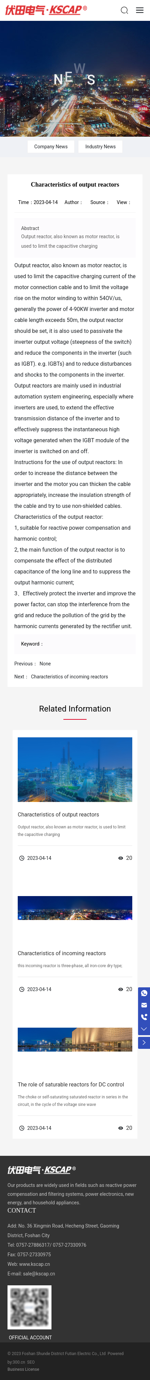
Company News (51, 146)
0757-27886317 (32, 1245)
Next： (21, 676)
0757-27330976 (69, 1245)
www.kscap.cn (34, 1264)
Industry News (100, 146)
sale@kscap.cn (39, 1273)
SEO (31, 1362)
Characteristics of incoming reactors (69, 676)
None (45, 663)
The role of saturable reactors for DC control (71, 1084)
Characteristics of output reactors (58, 814)
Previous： (26, 663)
